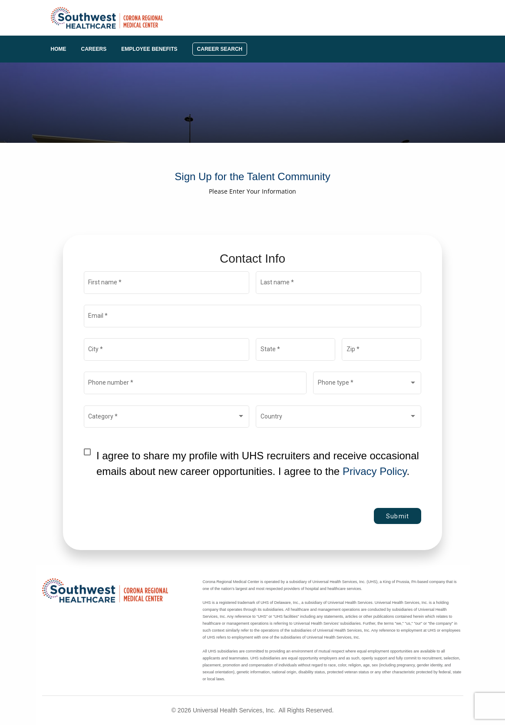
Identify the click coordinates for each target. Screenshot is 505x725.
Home (58, 49)
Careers (94, 49)
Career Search (220, 49)
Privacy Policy (375, 471)
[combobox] (367, 384)
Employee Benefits (149, 49)
